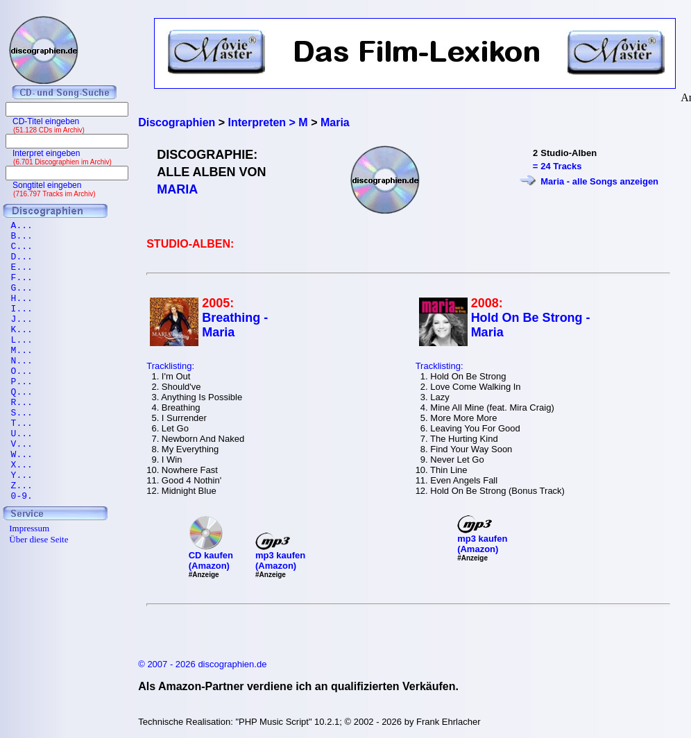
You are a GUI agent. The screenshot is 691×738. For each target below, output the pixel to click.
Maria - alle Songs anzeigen (599, 181)
